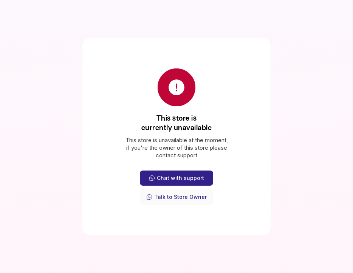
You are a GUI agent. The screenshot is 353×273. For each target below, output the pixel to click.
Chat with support (176, 178)
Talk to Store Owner (176, 197)
